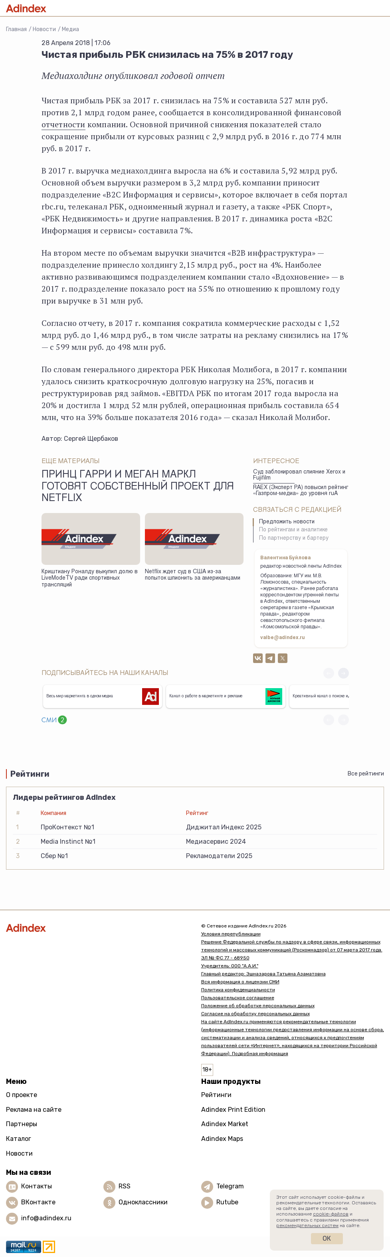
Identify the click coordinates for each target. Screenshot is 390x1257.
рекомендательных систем (307, 1225)
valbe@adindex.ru (282, 637)
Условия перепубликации (231, 934)
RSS (125, 1186)
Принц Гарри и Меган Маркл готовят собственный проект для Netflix (138, 487)
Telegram (230, 1186)
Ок (327, 1238)
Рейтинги (216, 1095)
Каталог (18, 1139)
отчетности (63, 124)
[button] (343, 673)
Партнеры (21, 1124)
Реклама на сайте (33, 1109)
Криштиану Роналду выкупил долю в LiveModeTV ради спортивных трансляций (90, 578)
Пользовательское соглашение (237, 997)
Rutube (227, 1202)
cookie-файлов (330, 1214)
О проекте (21, 1095)
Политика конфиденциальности (238, 990)
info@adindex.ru (46, 1218)
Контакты (36, 1186)
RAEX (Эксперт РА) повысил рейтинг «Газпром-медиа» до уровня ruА (300, 491)
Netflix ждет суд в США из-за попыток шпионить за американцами (192, 575)
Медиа (70, 29)
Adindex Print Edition (233, 1109)
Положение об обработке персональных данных (258, 1005)
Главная (16, 29)
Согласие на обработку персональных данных (255, 1013)
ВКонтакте (38, 1202)
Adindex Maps (222, 1139)
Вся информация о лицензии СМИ (240, 982)
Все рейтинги (366, 773)
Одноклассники (143, 1202)
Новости (44, 29)
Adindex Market (224, 1124)
